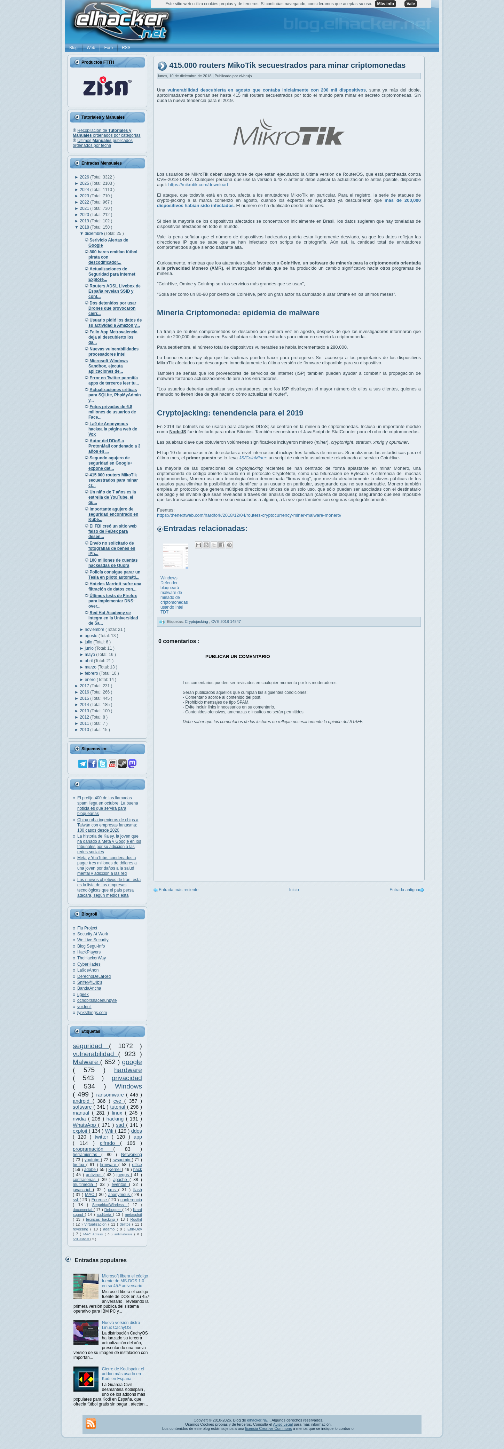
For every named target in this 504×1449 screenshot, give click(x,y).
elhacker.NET (258, 1420)
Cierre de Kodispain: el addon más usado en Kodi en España (123, 1374)
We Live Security (93, 939)
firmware (109, 1164)
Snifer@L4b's (89, 982)
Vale (411, 3)
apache (121, 1179)
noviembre (95, 629)
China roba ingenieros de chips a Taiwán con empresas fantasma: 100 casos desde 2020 (107, 825)
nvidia (80, 1119)
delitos (126, 1224)
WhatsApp (85, 1125)
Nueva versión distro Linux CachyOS (121, 1325)
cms (113, 1189)
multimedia (84, 1184)
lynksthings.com (92, 1012)
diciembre (94, 233)
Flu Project (87, 928)
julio (89, 642)
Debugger (113, 1210)
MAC (90, 1194)
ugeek (83, 994)
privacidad (127, 1078)
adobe (90, 1169)
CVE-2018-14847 (226, 621)
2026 (85, 177)
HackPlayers (89, 952)
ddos (136, 1131)
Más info (385, 3)
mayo (90, 654)
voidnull (84, 1006)
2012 (85, 717)
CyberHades (89, 964)
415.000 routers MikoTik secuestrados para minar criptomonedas (287, 65)
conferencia (131, 1199)
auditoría (105, 1214)
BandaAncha (89, 988)
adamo (110, 1229)
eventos (120, 1184)
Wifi (110, 1131)
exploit (81, 1131)
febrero (92, 673)
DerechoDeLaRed (94, 976)
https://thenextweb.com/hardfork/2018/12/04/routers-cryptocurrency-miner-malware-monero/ (249, 515)
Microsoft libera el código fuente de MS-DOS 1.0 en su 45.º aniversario (125, 1281)
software (83, 1107)
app (138, 1137)
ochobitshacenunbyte (97, 1000)
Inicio (294, 889)
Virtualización (96, 1224)
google (132, 1062)
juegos (124, 1174)
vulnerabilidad (95, 1054)
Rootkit (136, 1219)
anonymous (120, 1194)
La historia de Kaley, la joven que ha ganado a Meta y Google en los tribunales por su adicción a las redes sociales (109, 844)
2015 (85, 698)
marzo (91, 667)
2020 (85, 214)
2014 (85, 704)
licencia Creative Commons (268, 1428)
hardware (128, 1070)
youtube (93, 1159)
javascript (83, 1189)
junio (90, 648)
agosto (92, 635)
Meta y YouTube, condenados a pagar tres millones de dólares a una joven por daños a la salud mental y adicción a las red (107, 865)
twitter (103, 1137)
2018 (85, 227)
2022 (85, 202)
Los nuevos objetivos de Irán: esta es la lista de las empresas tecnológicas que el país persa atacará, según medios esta (109, 887)
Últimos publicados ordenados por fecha (103, 143)
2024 (85, 189)
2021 (85, 208)
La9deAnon (88, 970)
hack (137, 1169)
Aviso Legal (283, 1424)
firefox (79, 1164)
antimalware (124, 1234)
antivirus (94, 1174)
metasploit (133, 1214)
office (137, 1164)
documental (83, 1210)
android (83, 1101)
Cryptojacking (197, 621)
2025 (85, 183)
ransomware (111, 1095)
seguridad (91, 1046)
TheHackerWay (91, 958)
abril (89, 660)
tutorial (118, 1107)
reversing (81, 1229)
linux (118, 1113)
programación (93, 1149)
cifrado (110, 1143)
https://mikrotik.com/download (198, 184)
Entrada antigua (404, 889)
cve (118, 1101)
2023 (85, 195)
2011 (85, 723)
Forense (100, 1199)
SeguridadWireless (110, 1205)
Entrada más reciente (178, 889)
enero (91, 679)
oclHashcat (81, 1239)
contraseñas (85, 1179)
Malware (86, 1062)
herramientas (87, 1154)
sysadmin (122, 1159)
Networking (131, 1154)
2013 (85, 710)
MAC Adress (93, 1234)
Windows (128, 1086)
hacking (116, 1119)
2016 (85, 692)
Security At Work (92, 934)
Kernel (115, 1169)
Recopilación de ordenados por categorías (107, 133)
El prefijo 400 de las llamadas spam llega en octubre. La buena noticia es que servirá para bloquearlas (107, 805)
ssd (121, 1125)
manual (82, 1113)
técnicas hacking (101, 1219)
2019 (85, 221)
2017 (85, 685)
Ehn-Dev (134, 1229)
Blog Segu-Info (91, 946)
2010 (85, 729)
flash (137, 1189)
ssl (76, 1199)
